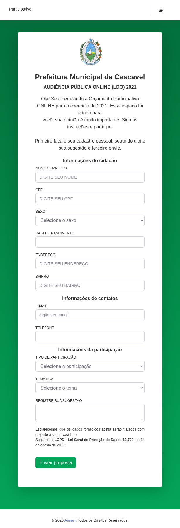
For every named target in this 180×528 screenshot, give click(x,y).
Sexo (40, 212)
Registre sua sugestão (58, 401)
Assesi (70, 520)
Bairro (42, 277)
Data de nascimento (54, 233)
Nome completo (51, 168)
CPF (39, 190)
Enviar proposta (55, 462)
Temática (44, 379)
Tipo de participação (55, 357)
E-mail (41, 306)
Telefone (44, 328)
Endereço (45, 255)
